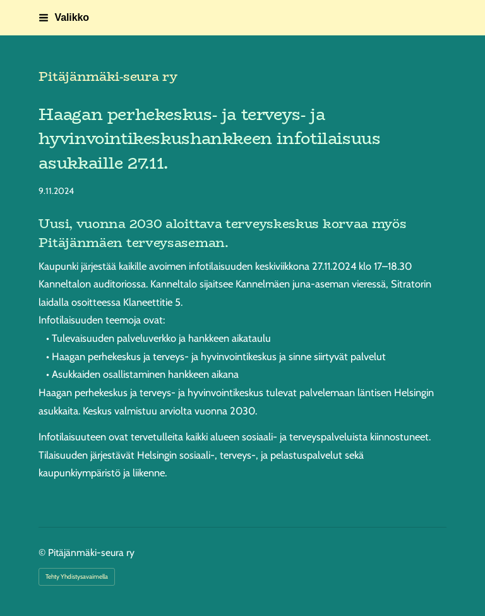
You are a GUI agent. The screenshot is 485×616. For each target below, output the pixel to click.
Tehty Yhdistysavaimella (76, 576)
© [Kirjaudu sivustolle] (43, 553)
